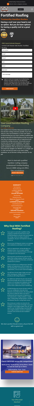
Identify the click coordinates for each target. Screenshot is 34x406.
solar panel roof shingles (20, 305)
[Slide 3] (17, 175)
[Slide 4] (19, 175)
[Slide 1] (12, 175)
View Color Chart (17, 195)
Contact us (21, 9)
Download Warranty (17, 188)
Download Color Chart (17, 197)
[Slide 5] (22, 175)
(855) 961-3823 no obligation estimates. (18, 4)
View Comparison (17, 187)
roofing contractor (14, 131)
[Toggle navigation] (32, 9)
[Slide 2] (15, 175)
